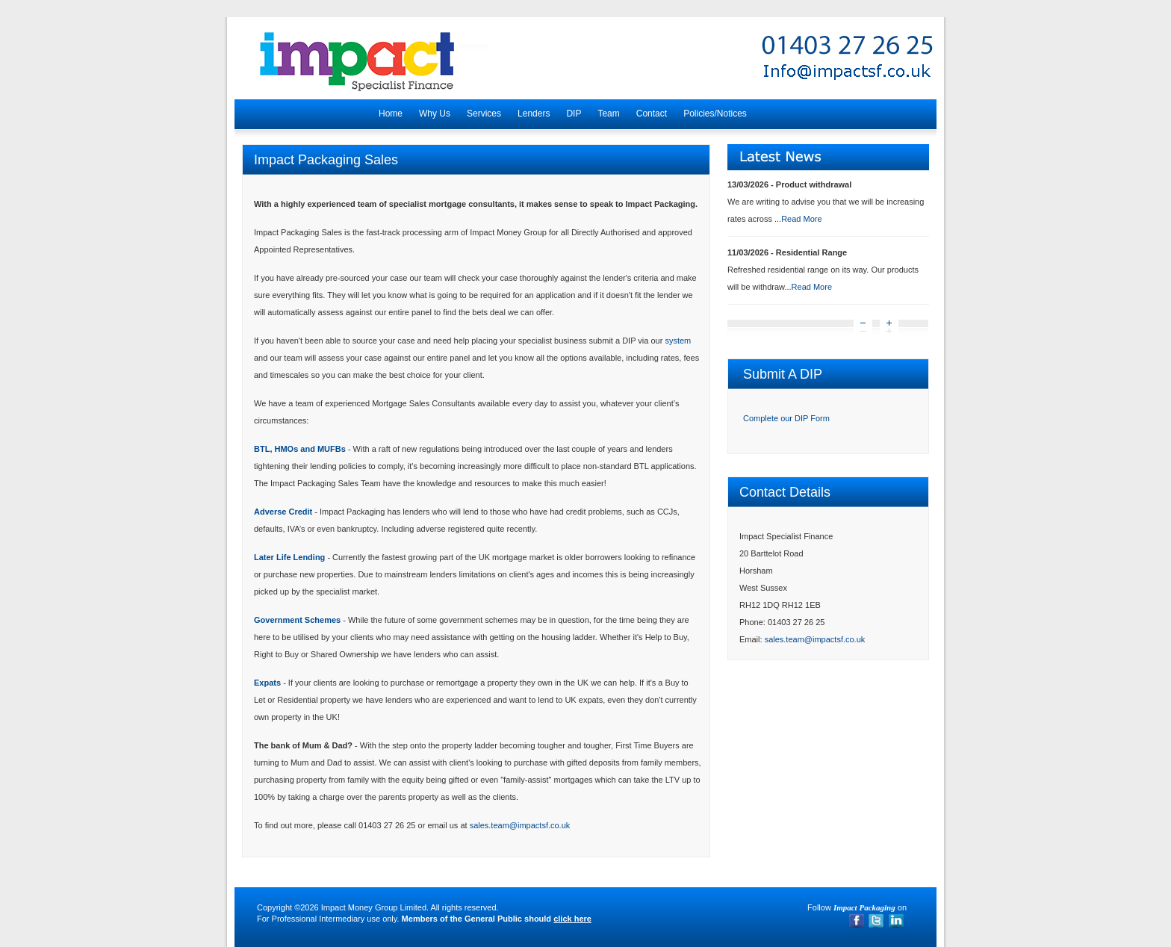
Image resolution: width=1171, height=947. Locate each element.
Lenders (534, 113)
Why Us (434, 113)
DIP (573, 113)
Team (608, 113)
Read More (801, 218)
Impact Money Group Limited (373, 907)
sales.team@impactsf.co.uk (520, 825)
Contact (651, 113)
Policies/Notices (715, 113)
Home (391, 113)
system (678, 340)
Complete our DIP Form (786, 418)
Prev (863, 328)
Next (889, 328)
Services (484, 113)
